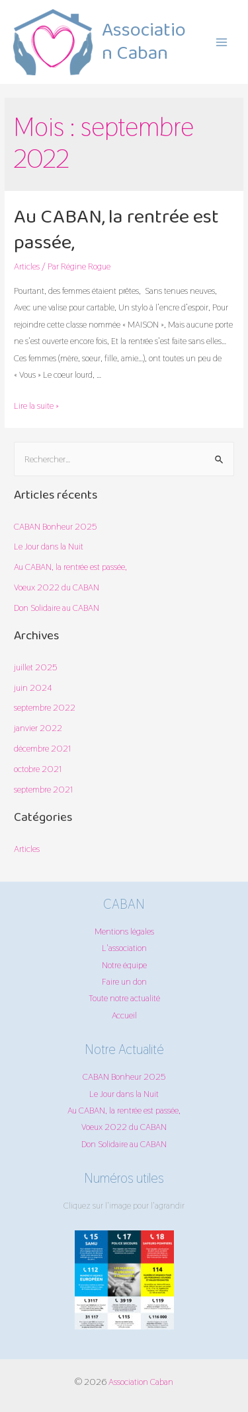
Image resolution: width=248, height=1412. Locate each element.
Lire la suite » (36, 405)
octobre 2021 (38, 769)
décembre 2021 (42, 748)
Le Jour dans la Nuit (48, 546)
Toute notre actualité (124, 998)
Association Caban (144, 42)
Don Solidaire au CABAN (56, 608)
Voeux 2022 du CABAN (56, 587)
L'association (124, 948)
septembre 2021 (43, 789)
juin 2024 (33, 687)
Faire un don (124, 981)
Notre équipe (124, 965)
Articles (27, 266)
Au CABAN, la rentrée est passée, (116, 230)
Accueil (124, 1015)
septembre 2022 (44, 707)
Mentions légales (124, 931)
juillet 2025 (36, 667)
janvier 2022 (38, 728)
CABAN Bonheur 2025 (55, 526)
